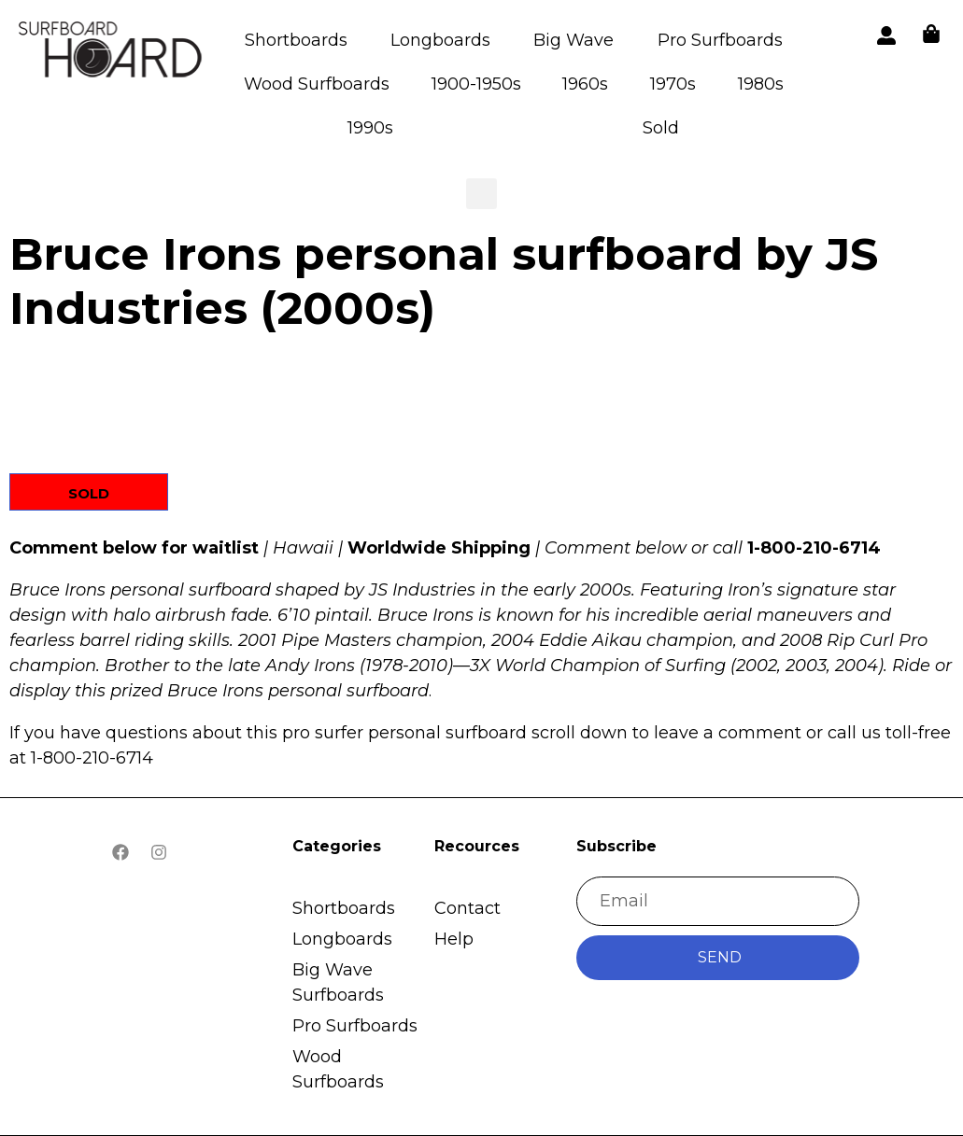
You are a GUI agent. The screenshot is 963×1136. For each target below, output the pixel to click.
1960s (585, 84)
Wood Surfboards (316, 84)
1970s (673, 84)
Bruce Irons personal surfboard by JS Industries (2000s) (443, 281)
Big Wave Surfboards (338, 982)
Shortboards (296, 40)
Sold (661, 128)
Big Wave (573, 40)
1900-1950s (476, 84)
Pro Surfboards (720, 40)
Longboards (440, 40)
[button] (112, 53)
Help (454, 939)
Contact (467, 908)
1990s (370, 128)
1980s (761, 84)
